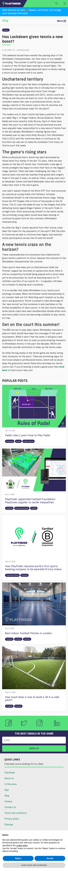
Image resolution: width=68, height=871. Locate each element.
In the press (10, 784)
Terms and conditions (15, 812)
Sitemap (8, 824)
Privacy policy (11, 818)
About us (9, 778)
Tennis (5, 30)
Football (9, 508)
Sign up (34, 748)
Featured (9, 441)
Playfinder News (12, 575)
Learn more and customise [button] (34, 865)
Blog (6, 795)
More (61, 21)
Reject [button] (18, 858)
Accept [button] (50, 858)
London (18, 639)
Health (33, 508)
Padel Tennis (28, 441)
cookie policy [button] (21, 845)
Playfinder (9, 772)
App (6, 789)
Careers (8, 801)
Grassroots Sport (21, 508)
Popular (24, 575)
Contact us (10, 807)
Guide (18, 441)
